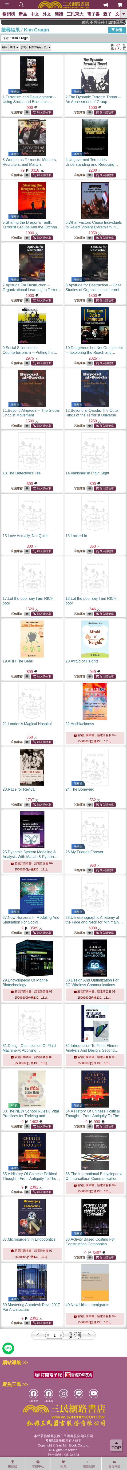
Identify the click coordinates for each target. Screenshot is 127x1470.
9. (30, 352)
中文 (35, 14)
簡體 (59, 14)
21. (27, 724)
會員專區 (114, 1464)
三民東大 (75, 14)
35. (31, 1178)
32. (93, 1050)
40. (87, 1305)
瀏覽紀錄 (89, 1464)
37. (29, 1239)
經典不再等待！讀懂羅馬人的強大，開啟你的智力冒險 (111, 22)
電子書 (93, 14)
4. (92, 164)
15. (25, 536)
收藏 (63, 1464)
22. (80, 724)
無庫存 (17, 113)
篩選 (116, 30)
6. (94, 227)
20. (82, 661)
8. (94, 289)
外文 (47, 14)
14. (87, 473)
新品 (23, 14)
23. (19, 789)
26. (84, 852)
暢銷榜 (8, 14)
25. (31, 856)
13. (22, 473)
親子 (107, 14)
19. (18, 661)
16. (76, 536)
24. (80, 789)
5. (32, 227)
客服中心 (38, 1464)
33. (31, 1116)
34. (94, 1116)
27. (31, 922)
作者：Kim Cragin (15, 38)
